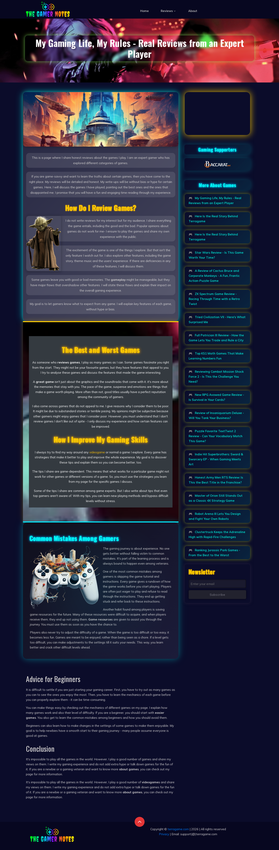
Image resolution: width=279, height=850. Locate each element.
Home (144, 11)
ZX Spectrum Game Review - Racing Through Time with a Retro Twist (214, 299)
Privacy (164, 834)
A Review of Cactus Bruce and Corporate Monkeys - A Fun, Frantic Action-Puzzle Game (214, 276)
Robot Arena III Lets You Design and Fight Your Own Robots (215, 516)
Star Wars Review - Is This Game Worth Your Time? (216, 255)
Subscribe (217, 595)
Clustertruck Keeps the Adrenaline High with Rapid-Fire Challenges (217, 534)
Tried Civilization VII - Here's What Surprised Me (217, 319)
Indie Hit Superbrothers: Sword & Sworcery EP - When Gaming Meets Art (216, 459)
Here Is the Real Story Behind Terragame (213, 218)
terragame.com (178, 829)
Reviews (168, 11)
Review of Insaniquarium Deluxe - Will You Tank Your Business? (216, 415)
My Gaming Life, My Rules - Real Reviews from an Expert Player (215, 200)
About (192, 11)
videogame (97, 452)
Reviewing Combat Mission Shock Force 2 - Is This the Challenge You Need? (216, 376)
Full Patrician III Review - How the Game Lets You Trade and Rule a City (216, 337)
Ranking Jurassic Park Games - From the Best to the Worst (214, 552)
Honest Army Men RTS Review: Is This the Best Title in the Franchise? (216, 480)
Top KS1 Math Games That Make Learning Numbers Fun (216, 356)
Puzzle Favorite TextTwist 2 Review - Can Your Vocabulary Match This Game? (216, 436)
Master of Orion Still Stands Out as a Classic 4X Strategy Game (216, 498)
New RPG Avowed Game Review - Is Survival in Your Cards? (216, 397)
